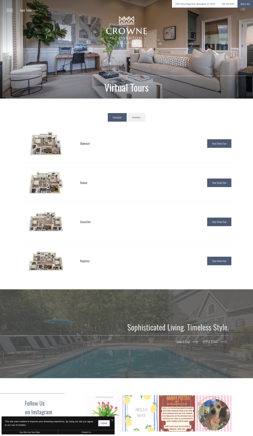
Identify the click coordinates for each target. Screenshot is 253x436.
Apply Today (29, 10)
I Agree (104, 423)
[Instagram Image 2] (141, 413)
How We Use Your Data (30, 432)
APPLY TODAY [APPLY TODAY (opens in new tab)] (214, 341)
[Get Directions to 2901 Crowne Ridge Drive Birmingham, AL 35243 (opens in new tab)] (195, 4)
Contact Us (86, 432)
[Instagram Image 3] (177, 413)
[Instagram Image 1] (104, 413)
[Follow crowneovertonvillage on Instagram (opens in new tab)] (54, 413)
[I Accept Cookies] (112, 420)
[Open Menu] (9, 10)
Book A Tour (187, 341)
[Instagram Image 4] (213, 413)
